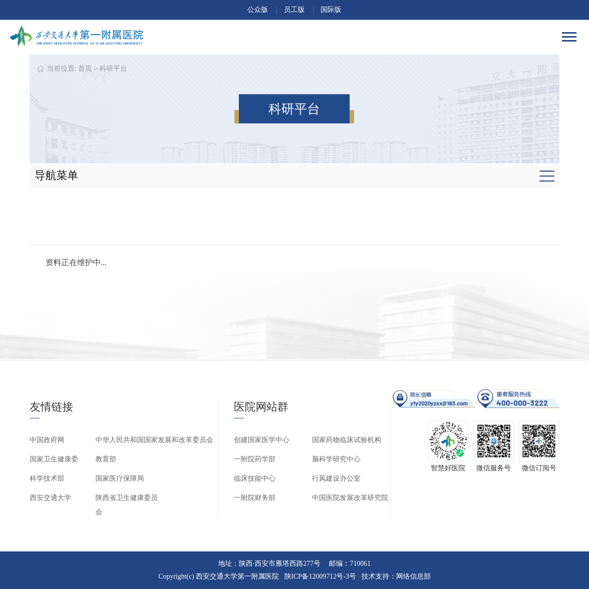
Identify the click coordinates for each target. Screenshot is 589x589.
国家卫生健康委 (54, 459)
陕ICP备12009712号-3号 (320, 576)
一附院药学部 (254, 459)
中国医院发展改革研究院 (350, 497)
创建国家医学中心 (261, 440)
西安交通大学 (50, 497)
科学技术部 (47, 478)
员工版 (294, 9)
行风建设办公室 (336, 478)
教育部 (105, 459)
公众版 (257, 9)
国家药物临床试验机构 (346, 440)
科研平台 (113, 68)
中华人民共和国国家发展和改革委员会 (154, 440)
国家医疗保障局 (119, 478)
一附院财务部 (254, 497)
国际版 (330, 9)
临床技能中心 (254, 478)
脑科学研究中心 (336, 459)
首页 (85, 68)
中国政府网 (47, 440)
